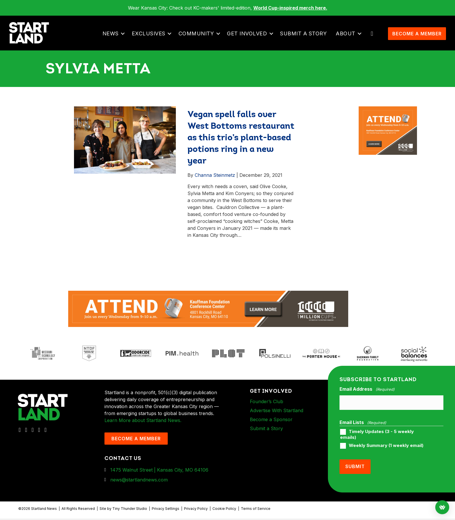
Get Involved (249, 37)
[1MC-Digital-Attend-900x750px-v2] (388, 117)
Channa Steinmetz (215, 182)
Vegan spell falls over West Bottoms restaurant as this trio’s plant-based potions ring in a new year (240, 145)
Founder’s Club (266, 409)
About (347, 37)
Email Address (367, 396)
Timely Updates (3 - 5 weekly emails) (377, 438)
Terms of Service (255, 510)
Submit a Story (305, 37)
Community (198, 37)
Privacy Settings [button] (165, 510)
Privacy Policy (196, 510)
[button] (124, 37)
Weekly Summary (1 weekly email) (386, 449)
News (112, 37)
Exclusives (150, 37)
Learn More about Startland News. (142, 427)
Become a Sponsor (271, 427)
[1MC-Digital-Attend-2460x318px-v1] (208, 316)
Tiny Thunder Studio (129, 510)
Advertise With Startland (276, 418)
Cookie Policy (224, 510)
